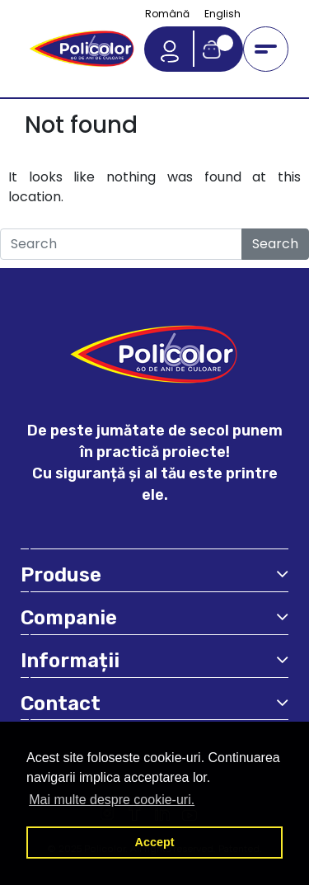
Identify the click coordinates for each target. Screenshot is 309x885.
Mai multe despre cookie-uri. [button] (111, 800)
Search (275, 243)
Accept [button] (155, 842)
